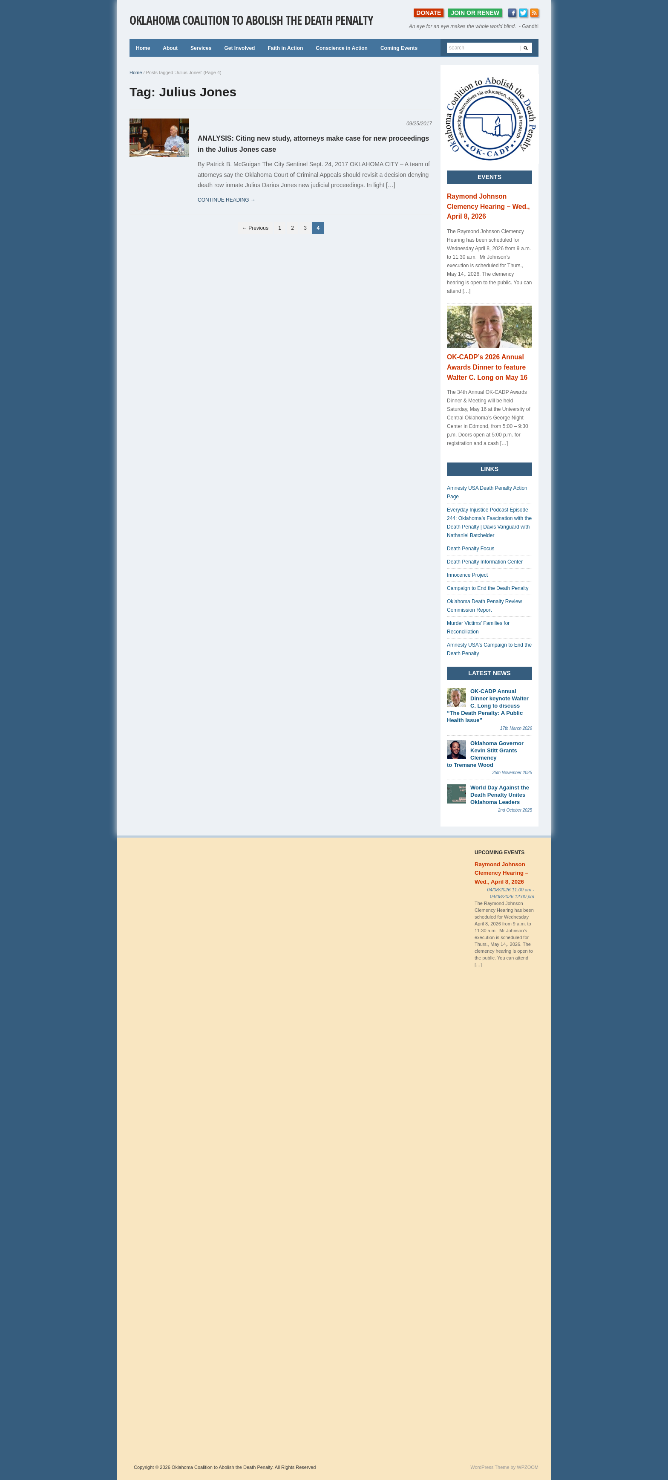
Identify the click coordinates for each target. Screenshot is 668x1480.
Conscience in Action (342, 48)
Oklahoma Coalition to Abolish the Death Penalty (251, 20)
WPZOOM (527, 1467)
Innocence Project (467, 575)
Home (143, 48)
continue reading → (227, 200)
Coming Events (399, 48)
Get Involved (239, 48)
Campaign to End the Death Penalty (487, 588)
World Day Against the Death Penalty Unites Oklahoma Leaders (499, 794)
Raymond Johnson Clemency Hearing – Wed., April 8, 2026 (488, 206)
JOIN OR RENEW (475, 12)
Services (200, 48)
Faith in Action (285, 48)
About (170, 48)
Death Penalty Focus (470, 549)
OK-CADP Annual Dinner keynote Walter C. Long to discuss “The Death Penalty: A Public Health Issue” (488, 705)
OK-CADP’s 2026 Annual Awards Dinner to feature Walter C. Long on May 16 (487, 367)
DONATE (428, 12)
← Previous (255, 228)
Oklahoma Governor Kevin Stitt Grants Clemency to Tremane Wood (485, 754)
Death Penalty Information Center (485, 562)
